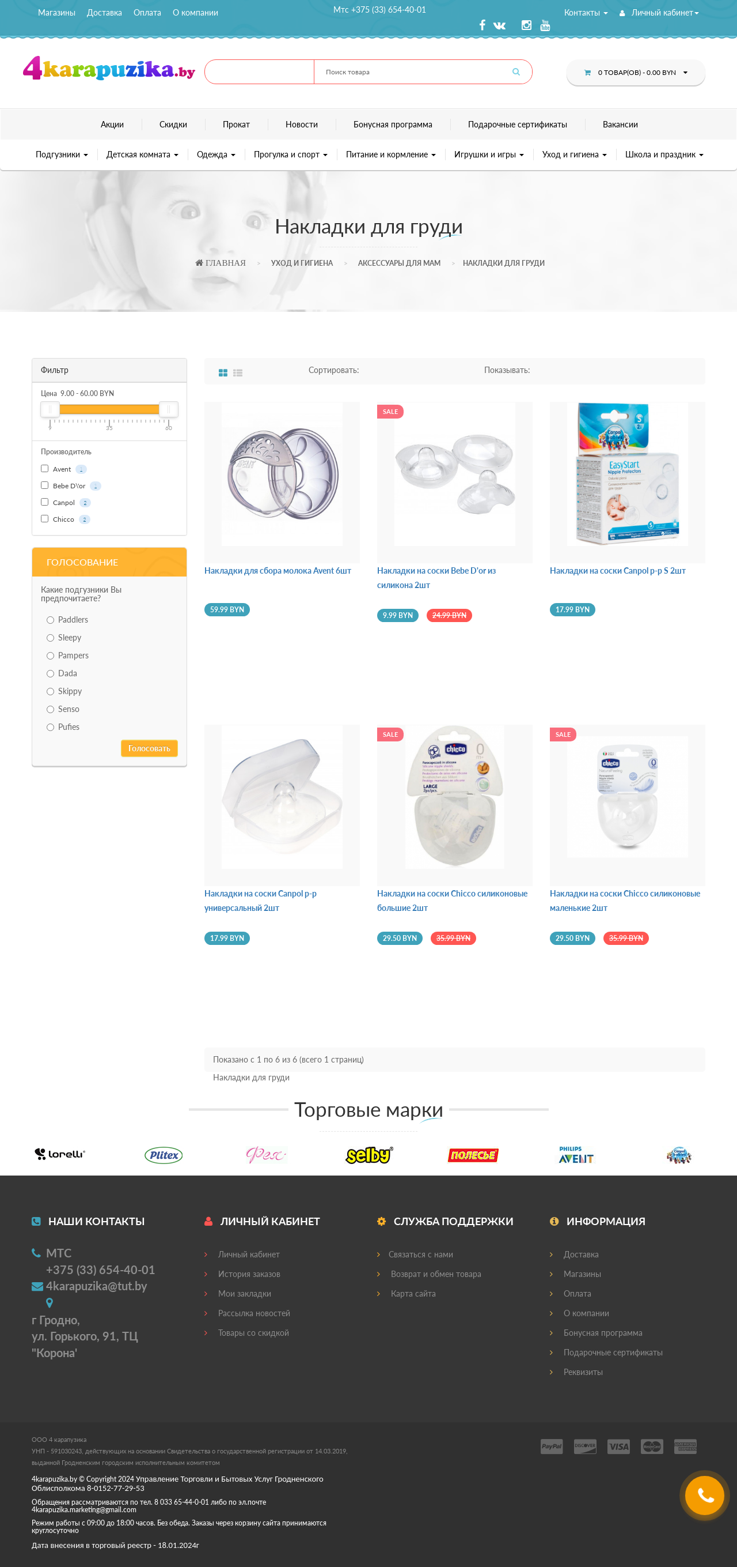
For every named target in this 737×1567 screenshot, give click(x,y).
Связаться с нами (415, 1254)
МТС (58, 1253)
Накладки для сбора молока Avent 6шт (277, 570)
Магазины (56, 12)
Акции (112, 124)
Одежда (216, 154)
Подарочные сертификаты (517, 124)
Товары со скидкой (246, 1333)
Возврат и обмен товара (429, 1274)
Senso (63, 709)
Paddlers (67, 619)
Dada (62, 673)
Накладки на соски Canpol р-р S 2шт (618, 570)
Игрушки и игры (489, 154)
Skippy (64, 691)
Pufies (63, 727)
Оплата (147, 12)
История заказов (242, 1274)
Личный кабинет (659, 12)
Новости (302, 124)
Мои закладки (237, 1293)
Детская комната (142, 154)
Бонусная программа (393, 124)
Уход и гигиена (574, 154)
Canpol (66, 502)
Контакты (586, 12)
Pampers (68, 655)
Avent (64, 469)
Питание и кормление (391, 154)
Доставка (104, 12)
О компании (195, 12)
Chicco (65, 519)
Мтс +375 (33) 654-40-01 (379, 9)
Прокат (236, 124)
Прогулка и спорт (291, 154)
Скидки (173, 124)
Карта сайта (406, 1293)
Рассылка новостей (247, 1313)
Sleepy (64, 637)
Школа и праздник (664, 154)
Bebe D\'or (71, 486)
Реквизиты (576, 1372)
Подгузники (62, 154)
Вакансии (620, 124)
